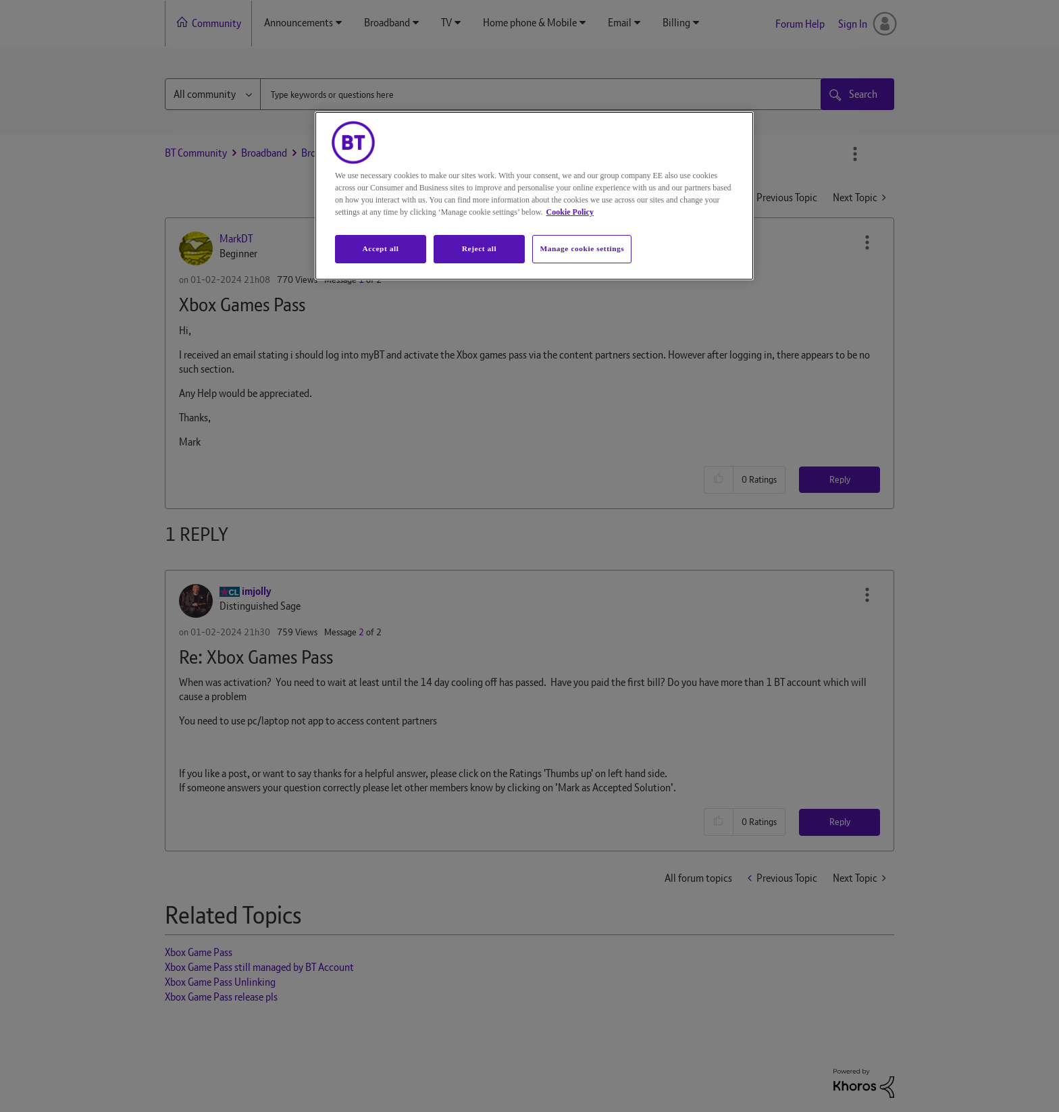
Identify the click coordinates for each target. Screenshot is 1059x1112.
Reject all (479, 248)
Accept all (380, 248)
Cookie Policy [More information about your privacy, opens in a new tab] (570, 212)
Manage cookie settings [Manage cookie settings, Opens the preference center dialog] (582, 248)
